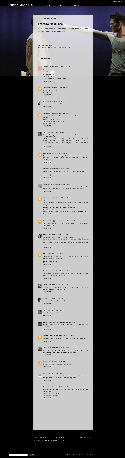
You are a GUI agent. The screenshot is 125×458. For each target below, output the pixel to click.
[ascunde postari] (118, 1)
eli (44, 373)
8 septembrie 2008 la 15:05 (66, 221)
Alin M (45, 101)
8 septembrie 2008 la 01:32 (58, 101)
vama (86, 454)
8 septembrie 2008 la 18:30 (58, 298)
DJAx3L (45, 348)
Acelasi (46, 113)
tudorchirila (47, 221)
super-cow (46, 198)
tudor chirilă (21, 5)
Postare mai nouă (40, 437)
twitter (80, 454)
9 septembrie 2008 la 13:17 (58, 387)
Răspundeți (47, 81)
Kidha (45, 298)
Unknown (46, 87)
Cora (44, 153)
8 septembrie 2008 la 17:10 (58, 271)
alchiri (46, 361)
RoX (44, 132)
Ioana (45, 234)
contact (92, 454)
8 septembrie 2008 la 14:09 (63, 184)
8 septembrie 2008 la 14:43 (61, 198)
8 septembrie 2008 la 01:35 (59, 113)
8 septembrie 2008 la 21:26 (65, 322)
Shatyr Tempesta (49, 322)
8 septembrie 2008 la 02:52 (56, 132)
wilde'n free (47, 184)
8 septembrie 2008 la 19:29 (56, 310)
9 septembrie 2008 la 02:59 (58, 348)
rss (67, 454)
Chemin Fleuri (48, 336)
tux (44, 254)
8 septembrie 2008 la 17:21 (58, 285)
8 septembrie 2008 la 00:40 (59, 87)
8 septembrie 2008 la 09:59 (58, 169)
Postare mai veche (84, 437)
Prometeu (46, 67)
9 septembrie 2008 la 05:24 (59, 361)
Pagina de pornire (62, 437)
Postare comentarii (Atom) (54, 440)
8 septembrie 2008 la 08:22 (57, 153)
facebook (73, 454)
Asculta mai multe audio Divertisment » (54, 48)
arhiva (49, 5)
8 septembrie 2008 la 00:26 (60, 67)
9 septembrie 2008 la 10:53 (56, 373)
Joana (45, 285)
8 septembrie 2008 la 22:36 (64, 336)
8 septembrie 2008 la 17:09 (56, 254)
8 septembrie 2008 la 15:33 (58, 234)
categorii (63, 5)
